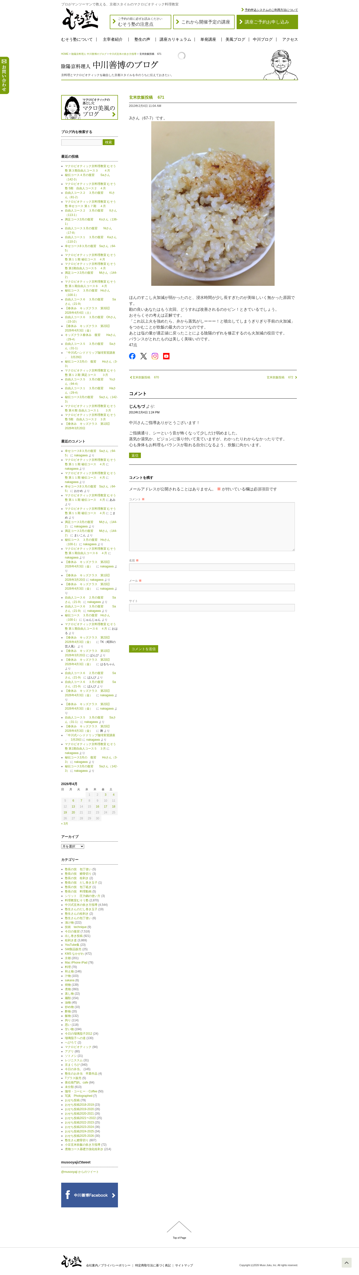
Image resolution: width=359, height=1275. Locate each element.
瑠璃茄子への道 (75, 1038)
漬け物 (69, 922)
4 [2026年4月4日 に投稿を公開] (113, 794)
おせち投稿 (72, 1100)
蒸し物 (69, 993)
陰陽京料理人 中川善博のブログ (89, 54)
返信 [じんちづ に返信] (135, 455)
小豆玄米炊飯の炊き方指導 (82, 1144)
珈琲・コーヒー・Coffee (81, 1091)
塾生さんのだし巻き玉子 (81, 909)
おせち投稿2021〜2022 (80, 1118)
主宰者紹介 (113, 39)
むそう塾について (77, 39)
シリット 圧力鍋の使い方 (82, 896)
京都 (68, 958)
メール (135, 580)
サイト (133, 601)
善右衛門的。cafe (76, 1082)
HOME (65, 54)
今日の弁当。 (74, 1069)
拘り (68, 1020)
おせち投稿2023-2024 (79, 1127)
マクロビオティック (78, 1047)
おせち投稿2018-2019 (79, 1104)
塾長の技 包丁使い (78, 869)
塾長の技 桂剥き (77, 878)
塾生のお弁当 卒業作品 (81, 1073)
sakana (70, 980)
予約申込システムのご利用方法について (271, 10)
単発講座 (208, 39)
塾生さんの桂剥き (77, 913)
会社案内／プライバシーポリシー (108, 1265)
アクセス (290, 39)
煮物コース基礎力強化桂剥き (84, 1149)
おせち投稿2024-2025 (79, 1131)
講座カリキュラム (175, 39)
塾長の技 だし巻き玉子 (81, 882)
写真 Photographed (78, 1096)
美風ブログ (235, 39)
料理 (68, 967)
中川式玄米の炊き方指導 (122, 54)
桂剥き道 (71, 940)
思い (68, 1024)
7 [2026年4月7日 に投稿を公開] (81, 800)
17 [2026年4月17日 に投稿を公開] (105, 806)
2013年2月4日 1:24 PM (144, 412)
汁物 (68, 976)
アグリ (69, 1051)
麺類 (68, 998)
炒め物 (69, 1007)
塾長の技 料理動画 (78, 891)
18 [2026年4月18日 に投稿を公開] (113, 806)
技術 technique (76, 927)
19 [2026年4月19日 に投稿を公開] (65, 812)
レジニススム (74, 1060)
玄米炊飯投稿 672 (282, 377)
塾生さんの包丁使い (78, 918)
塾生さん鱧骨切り (77, 1140)
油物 (68, 1002)
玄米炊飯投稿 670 (144, 377)
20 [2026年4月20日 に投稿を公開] (73, 812)
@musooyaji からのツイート (80, 1172)
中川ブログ (263, 39)
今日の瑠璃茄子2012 (78, 1033)
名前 (134, 560)
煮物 (68, 989)
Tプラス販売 (73, 1078)
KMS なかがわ (74, 953)
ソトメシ (71, 1056)
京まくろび (72, 1064)
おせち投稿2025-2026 (79, 1136)
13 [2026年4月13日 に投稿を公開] (73, 806)
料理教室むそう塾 (77, 900)
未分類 (69, 1087)
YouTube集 (72, 945)
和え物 (69, 971)
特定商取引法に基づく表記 (153, 1265)
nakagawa (81, 455)
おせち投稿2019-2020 (79, 1109)
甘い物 (69, 1029)
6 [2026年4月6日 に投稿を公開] (73, 800)
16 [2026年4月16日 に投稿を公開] (97, 806)
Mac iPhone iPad (76, 962)
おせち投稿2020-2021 (79, 1113)
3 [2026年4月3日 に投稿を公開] (106, 794)
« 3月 (64, 823)
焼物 (68, 984)
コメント (137, 499)
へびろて (71, 1042)
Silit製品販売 (73, 949)
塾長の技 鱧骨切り (78, 873)
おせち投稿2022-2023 (79, 1122)
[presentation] (166, 630)
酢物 (68, 1011)
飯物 (68, 1016)
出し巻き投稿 (74, 936)
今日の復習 (72, 931)
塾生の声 (142, 39)
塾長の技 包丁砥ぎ (78, 887)
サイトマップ (184, 1265)
